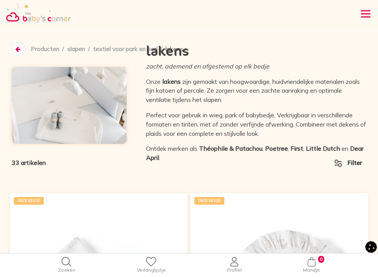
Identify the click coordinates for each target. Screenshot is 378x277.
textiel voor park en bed (129, 49)
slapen (77, 49)
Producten (45, 49)
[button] (371, 246)
